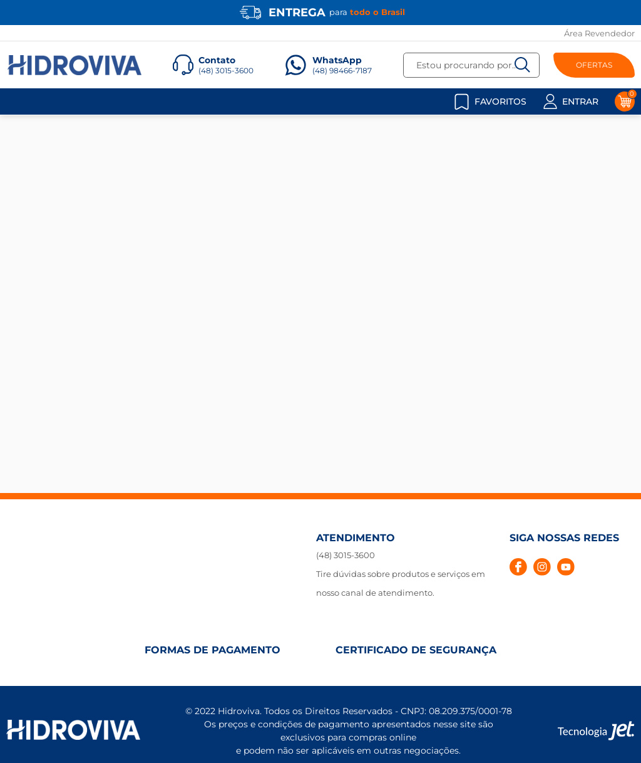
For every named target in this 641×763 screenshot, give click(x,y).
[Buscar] (522, 65)
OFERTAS (594, 65)
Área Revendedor (599, 33)
